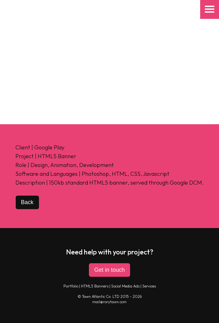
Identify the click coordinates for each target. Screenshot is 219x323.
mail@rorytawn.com (109, 301)
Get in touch (109, 270)
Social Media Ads (125, 286)
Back (27, 202)
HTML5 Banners (94, 286)
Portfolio (70, 286)
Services (149, 286)
